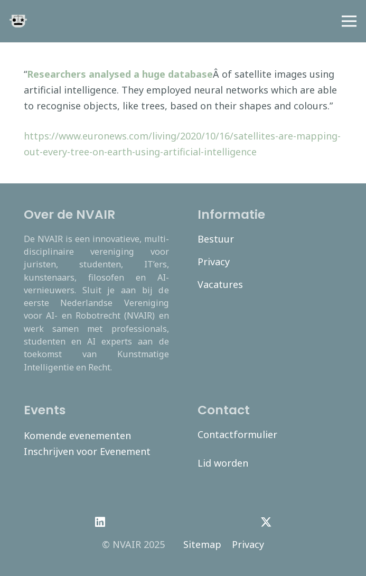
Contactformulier (237, 434)
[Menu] (349, 21)
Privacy (214, 261)
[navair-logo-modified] (18, 21)
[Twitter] (266, 522)
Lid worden (223, 463)
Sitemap (202, 544)
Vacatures (220, 284)
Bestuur (216, 239)
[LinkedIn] (100, 522)
